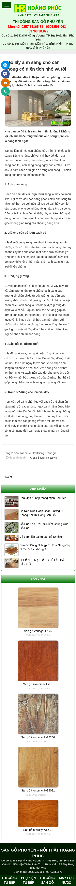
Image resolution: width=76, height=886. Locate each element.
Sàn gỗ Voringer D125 (38, 631)
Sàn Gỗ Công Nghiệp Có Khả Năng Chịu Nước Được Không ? (45, 547)
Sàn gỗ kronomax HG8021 (38, 790)
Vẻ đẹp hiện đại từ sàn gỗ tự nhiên (41, 536)
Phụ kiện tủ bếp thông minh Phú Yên (43, 498)
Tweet (8, 477)
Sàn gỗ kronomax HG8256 (38, 737)
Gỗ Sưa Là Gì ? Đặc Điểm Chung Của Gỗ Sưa (44, 526)
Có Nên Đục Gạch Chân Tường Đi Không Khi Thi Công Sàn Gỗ (41, 513)
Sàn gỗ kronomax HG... (38, 684)
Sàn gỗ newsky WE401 (38, 829)
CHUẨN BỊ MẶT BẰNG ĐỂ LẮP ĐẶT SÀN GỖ (43, 562)
